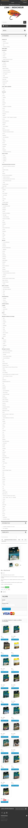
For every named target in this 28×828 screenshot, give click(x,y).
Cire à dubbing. (5, 372)
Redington (4, 209)
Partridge (4, 448)
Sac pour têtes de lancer (7, 180)
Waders (4, 140)
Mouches (3, 240)
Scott (3, 236)
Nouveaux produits (4, 819)
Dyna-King (4, 504)
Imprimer (4, 591)
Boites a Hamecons (5, 457)
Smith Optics (5, 309)
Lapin (3, 473)
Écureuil (3, 479)
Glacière (4, 41)
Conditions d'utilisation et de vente (9, 526)
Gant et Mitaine (5, 126)
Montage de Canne (5, 61)
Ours (3, 475)
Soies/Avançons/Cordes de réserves (8, 164)
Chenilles (4, 354)
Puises (3, 312)
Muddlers (4, 262)
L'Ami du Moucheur (5, 111)
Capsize (3, 115)
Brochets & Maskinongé (6, 247)
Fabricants (5, 532)
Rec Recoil (4, 64)
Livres (4, 90)
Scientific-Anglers (5, 169)
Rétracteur (5, 57)
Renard (3, 477)
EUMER (3, 421)
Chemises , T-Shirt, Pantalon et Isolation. (10, 117)
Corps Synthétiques (6, 358)
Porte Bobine (4, 397)
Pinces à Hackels (5, 401)
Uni (3, 464)
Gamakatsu (4, 455)
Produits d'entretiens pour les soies (9, 178)
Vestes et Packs (5, 153)
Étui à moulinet (5, 332)
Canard (3, 426)
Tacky (4, 291)
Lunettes (3, 305)
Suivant (20, 565)
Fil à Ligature (5, 73)
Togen (3, 450)
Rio (3, 187)
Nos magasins (5, 528)
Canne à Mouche (6, 216)
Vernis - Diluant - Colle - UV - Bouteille (9, 497)
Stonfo (3, 515)
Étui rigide (4, 215)
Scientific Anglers (5, 202)
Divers (4, 84)
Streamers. (4, 256)
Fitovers (4, 307)
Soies (4, 182)
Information (6, 523)
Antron (3, 361)
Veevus (3, 385)
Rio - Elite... (13, 684)
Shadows (4, 274)
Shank (3, 461)
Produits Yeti (4, 39)
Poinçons (4, 403)
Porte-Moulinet (5, 77)
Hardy (4, 323)
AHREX (3, 459)
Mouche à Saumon (5, 265)
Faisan (3, 435)
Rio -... (2, 636)
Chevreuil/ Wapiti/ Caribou (6, 470)
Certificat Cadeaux (5, 303)
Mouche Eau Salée (5, 271)
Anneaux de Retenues (6, 72)
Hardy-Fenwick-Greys (6, 227)
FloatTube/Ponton (5, 296)
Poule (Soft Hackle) (5, 441)
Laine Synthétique (6, 390)
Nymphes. (4, 254)
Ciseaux (3, 396)
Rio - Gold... (13, 636)
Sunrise (3, 506)
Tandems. (4, 258)
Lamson (3, 211)
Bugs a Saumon (5, 280)
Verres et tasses (5, 43)
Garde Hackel (4, 408)
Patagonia (4, 113)
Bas (3, 93)
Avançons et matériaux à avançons (9, 166)
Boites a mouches (5, 285)
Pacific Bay (4, 66)
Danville (3, 466)
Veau (3, 472)
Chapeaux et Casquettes (7, 106)
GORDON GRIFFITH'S (6, 381)
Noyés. (3, 253)
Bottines (4, 97)
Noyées (3, 267)
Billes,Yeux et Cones (6, 352)
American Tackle (5, 81)
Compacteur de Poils (6, 406)
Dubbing (4, 370)
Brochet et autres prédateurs (7, 175)
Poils (4, 468)
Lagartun (3, 490)
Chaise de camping (6, 46)
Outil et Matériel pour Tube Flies (8, 417)
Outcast (4, 300)
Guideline (4, 102)
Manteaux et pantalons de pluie (8, 131)
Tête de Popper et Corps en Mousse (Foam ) (10, 367)
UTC (3, 359)
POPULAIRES (4, 48)
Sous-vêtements (5, 137)
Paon (3, 434)
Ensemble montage (6, 519)
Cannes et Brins (5, 204)
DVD (4, 88)
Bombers (4, 269)
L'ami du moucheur (6, 287)
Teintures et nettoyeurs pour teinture (9, 495)
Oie (3, 428)
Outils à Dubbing (5, 399)
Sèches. (3, 251)
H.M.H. (3, 419)
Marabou (3, 439)
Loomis (3, 110)
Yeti (3, 162)
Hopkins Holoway (5, 68)
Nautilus (4, 334)
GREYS (4, 336)
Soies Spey (5, 195)
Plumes (4, 423)
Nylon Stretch (5, 392)
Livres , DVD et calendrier (6, 86)
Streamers (4, 245)
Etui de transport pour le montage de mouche (10, 374)
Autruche (4, 430)
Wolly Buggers (4, 260)
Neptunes (4, 249)
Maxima (3, 173)
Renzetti (3, 510)
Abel (4, 318)
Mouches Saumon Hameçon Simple (8, 278)
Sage (3, 233)
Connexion (25, 2)
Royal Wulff (4, 186)
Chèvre (3, 481)
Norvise (3, 513)
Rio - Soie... (3, 668)
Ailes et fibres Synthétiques (7, 350)
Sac (3, 44)
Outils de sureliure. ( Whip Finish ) (8, 414)
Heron (3, 437)
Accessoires (4, 50)
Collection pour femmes (7, 151)
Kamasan (4, 452)
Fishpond (4, 157)
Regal (3, 502)
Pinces (4, 55)
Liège (4, 75)
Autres (4, 52)
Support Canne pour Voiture (7, 59)
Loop (3, 220)
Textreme (4, 388)
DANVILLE (4, 379)
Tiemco (3, 446)
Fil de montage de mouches (7, 376)
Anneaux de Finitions (6, 70)
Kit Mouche (5, 517)
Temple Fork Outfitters (6, 213)
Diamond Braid (4, 363)
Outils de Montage (6, 394)
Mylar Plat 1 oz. (5, 493)
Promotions (3, 817)
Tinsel (4, 484)
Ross (4, 327)
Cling (4, 294)
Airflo (3, 171)
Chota (3, 99)
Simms (3, 95)
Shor (4, 292)
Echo (3, 225)
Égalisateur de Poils (5, 410)
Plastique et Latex (5, 365)
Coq (3, 432)
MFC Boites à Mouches (7, 289)
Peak (3, 511)
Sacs (3, 338)
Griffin (3, 508)
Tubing (3, 368)
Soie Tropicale (4, 193)
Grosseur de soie (5, 603)
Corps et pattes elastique (7, 356)
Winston (3, 222)
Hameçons (5, 443)
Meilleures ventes (4, 820)
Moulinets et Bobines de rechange (8, 316)
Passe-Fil (4, 405)
